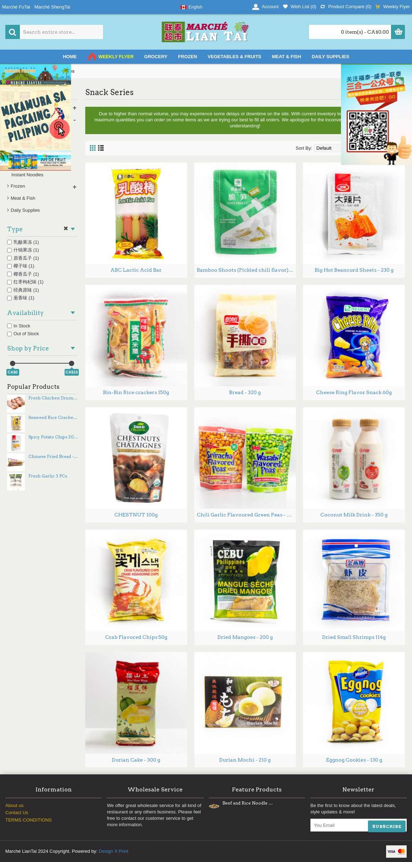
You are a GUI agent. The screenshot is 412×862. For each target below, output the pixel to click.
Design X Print (113, 851)
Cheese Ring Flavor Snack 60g (354, 392)
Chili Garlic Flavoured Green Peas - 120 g (246, 515)
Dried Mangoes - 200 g (245, 637)
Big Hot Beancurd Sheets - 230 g (354, 270)
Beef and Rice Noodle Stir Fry (247, 803)
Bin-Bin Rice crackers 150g (136, 392)
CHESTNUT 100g (136, 515)
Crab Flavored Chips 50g (136, 637)
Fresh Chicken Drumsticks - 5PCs (53, 398)
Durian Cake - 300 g (136, 760)
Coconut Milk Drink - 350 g (353, 515)
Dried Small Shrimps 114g (354, 637)
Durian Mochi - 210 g (245, 760)
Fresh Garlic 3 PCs (47, 476)
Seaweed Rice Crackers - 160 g (53, 417)
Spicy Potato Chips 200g (53, 437)
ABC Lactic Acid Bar (136, 270)
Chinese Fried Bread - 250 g (53, 456)
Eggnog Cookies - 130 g (354, 760)
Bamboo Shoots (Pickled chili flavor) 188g (246, 270)
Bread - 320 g (245, 392)
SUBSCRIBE (386, 826)
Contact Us (16, 812)
